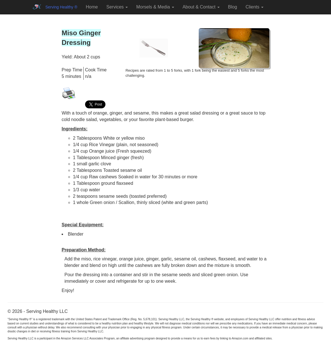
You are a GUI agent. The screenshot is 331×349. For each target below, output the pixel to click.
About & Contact (201, 7)
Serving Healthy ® (61, 7)
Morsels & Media (155, 7)
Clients (254, 7)
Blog (232, 7)
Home (92, 7)
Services (117, 7)
